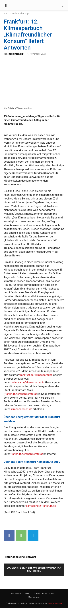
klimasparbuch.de (21, 409)
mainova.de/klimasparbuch (27, 382)
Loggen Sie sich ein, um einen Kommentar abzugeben (34, 569)
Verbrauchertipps (21, 13)
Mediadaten (34, 597)
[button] (6, 5)
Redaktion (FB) (16, 53)
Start (6, 13)
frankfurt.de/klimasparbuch (36, 375)
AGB (27, 593)
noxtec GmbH (55, 603)
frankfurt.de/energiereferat (21, 394)
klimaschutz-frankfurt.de (41, 505)
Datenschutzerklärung (44, 593)
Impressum (15, 593)
